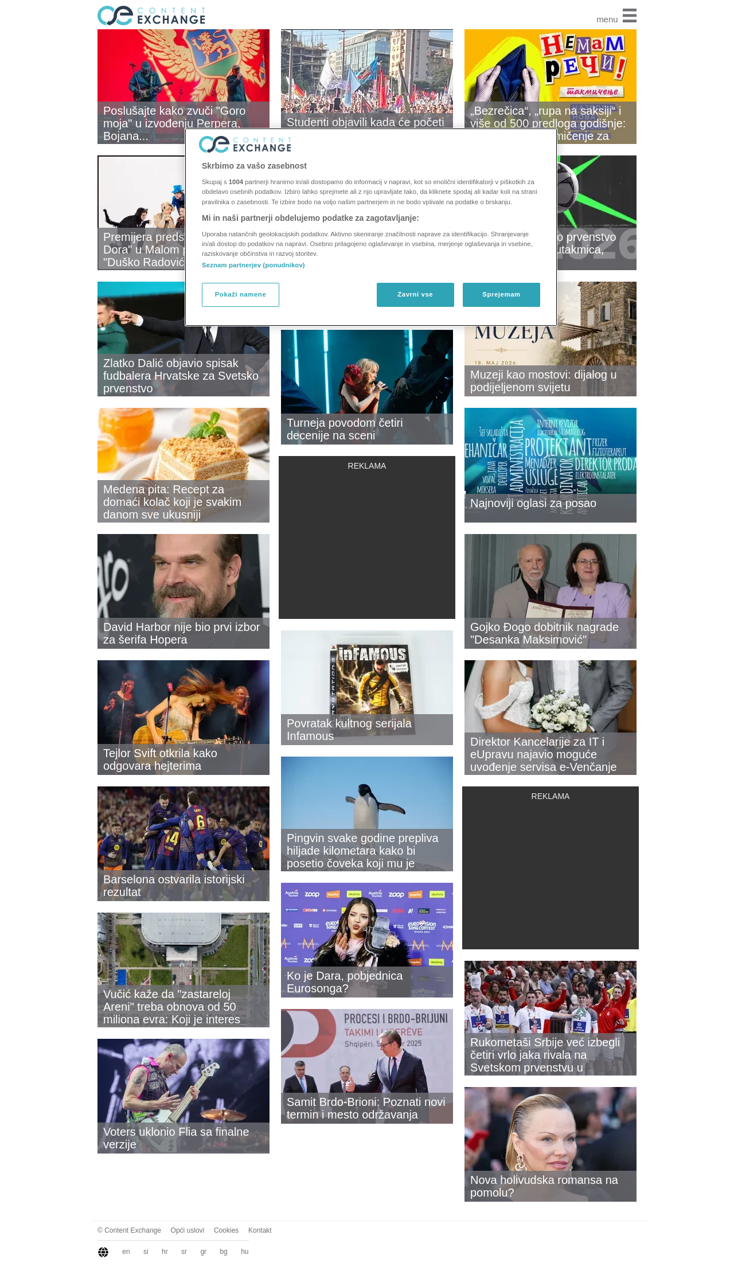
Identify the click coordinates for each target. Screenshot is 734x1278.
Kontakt (260, 1230)
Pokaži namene (241, 294)
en (126, 1252)
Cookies (226, 1230)
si (146, 1252)
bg (223, 1252)
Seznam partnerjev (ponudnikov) (253, 265)
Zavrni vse (415, 294)
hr (165, 1252)
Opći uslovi (188, 1230)
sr (184, 1252)
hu (244, 1252)
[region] (371, 227)
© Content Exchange (129, 1230)
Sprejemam (501, 294)
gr (203, 1252)
